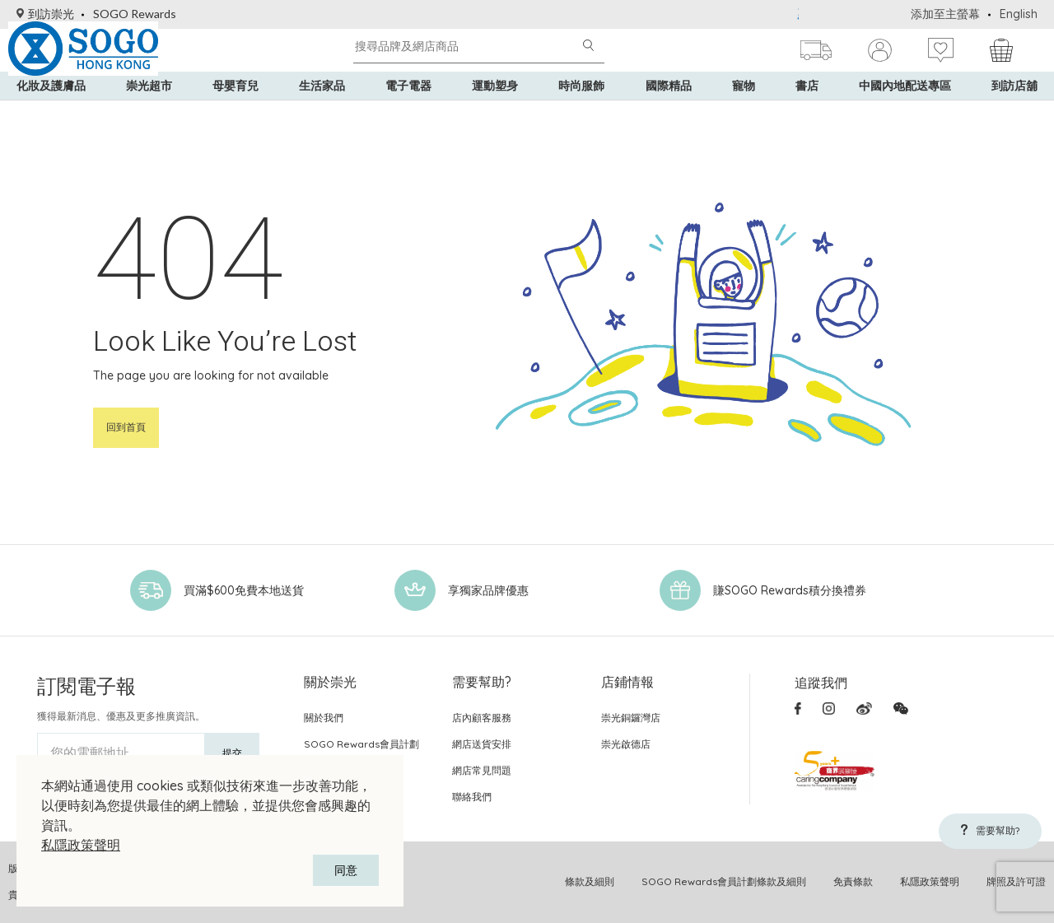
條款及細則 (589, 881)
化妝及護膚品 (51, 115)
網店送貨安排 (481, 744)
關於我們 (323, 717)
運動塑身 (495, 115)
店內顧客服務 (481, 717)
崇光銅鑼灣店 (630, 717)
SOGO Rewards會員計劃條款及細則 (723, 881)
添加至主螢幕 (945, 14)
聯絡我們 (472, 796)
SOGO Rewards (134, 14)
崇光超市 (149, 115)
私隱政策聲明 (80, 845)
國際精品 (669, 115)
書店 (806, 115)
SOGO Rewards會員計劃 (361, 744)
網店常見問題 (481, 770)
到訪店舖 (1014, 115)
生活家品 (322, 115)
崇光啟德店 (626, 744)
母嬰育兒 (235, 115)
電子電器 (408, 115)
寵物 (743, 115)
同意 (345, 870)
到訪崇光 (45, 14)
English (1019, 14)
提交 (232, 753)
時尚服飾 (581, 115)
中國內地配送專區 (905, 115)
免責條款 (853, 881)
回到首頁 (126, 427)
